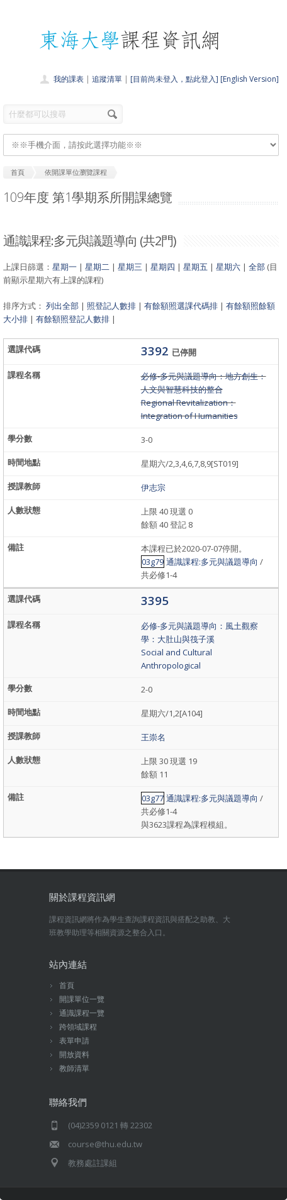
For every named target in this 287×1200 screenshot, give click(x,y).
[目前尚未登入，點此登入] (174, 79)
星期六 (228, 266)
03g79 (153, 561)
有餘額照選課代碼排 (181, 305)
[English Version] (249, 79)
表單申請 (74, 1040)
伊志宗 (153, 487)
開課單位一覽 (81, 999)
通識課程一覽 (81, 1013)
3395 (155, 600)
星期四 (162, 266)
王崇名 (153, 737)
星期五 (195, 266)
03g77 (153, 798)
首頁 (66, 985)
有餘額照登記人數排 (73, 319)
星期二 (97, 266)
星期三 (130, 266)
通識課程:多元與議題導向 (212, 561)
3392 (156, 350)
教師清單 (74, 1068)
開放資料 (74, 1054)
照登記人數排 (111, 305)
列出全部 (62, 305)
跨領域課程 (78, 1026)
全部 (257, 266)
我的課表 (68, 79)
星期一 (64, 266)
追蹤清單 (107, 79)
